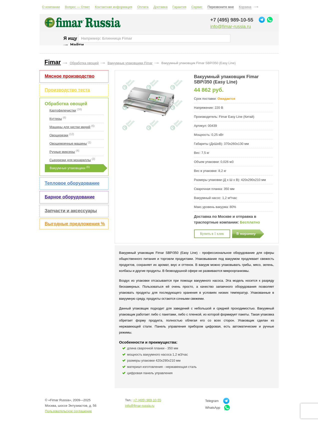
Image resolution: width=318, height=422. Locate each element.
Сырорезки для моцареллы (70, 160)
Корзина (245, 7)
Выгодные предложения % (75, 223)
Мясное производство (70, 76)
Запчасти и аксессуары (71, 210)
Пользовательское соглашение (68, 411)
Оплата (142, 7)
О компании (51, 7)
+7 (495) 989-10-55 (231, 20)
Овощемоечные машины (68, 143)
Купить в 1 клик (212, 234)
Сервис (197, 7)
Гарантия (179, 7)
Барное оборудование (70, 196)
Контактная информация (113, 7)
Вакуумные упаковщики (68, 168)
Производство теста (67, 89)
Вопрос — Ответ (77, 7)
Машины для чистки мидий (70, 127)
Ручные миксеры (62, 152)
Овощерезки (59, 135)
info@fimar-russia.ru (230, 26)
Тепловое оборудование (72, 183)
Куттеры (56, 119)
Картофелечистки (63, 110)
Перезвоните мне (221, 7)
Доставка (160, 7)
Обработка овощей (66, 103)
